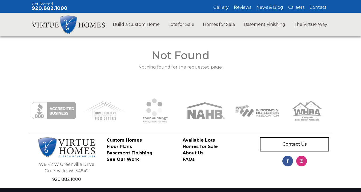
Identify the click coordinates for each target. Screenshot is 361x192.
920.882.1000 (49, 8)
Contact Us (294, 144)
